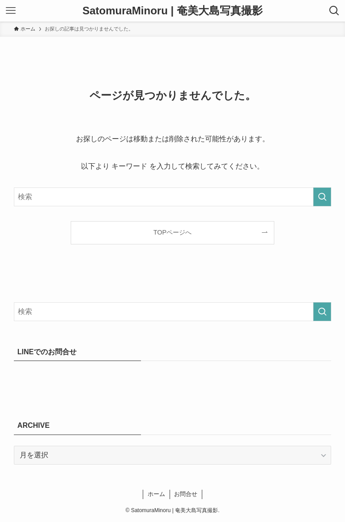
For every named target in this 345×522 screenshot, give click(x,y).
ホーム (156, 494)
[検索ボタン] (334, 11)
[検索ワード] (172, 196)
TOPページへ (172, 232)
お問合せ (185, 494)
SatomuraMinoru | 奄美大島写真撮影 (172, 10)
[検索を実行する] (322, 196)
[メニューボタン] (10, 11)
